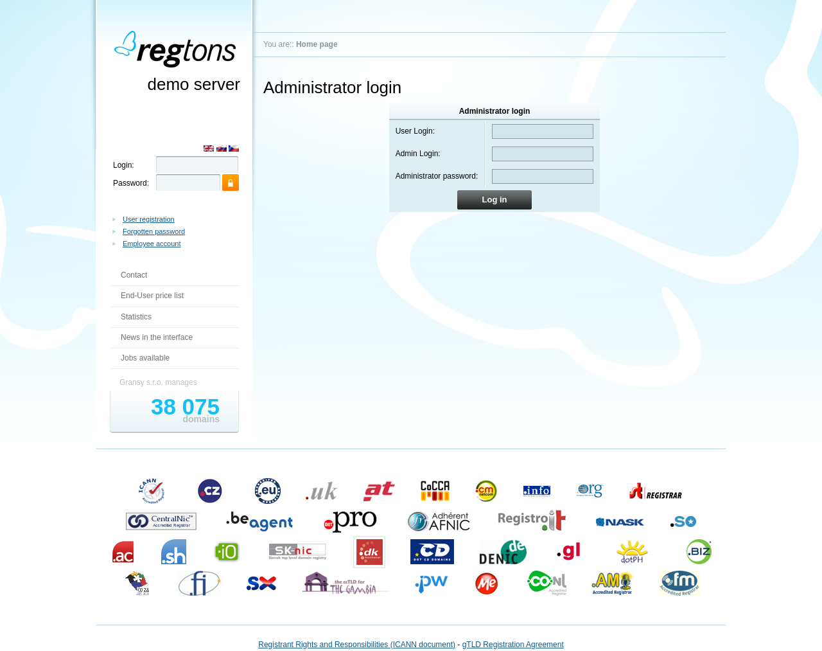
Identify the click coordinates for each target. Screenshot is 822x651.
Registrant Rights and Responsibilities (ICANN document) (356, 644)
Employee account (152, 243)
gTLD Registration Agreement (513, 644)
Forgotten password (154, 231)
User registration (149, 219)
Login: (123, 165)
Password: (131, 183)
